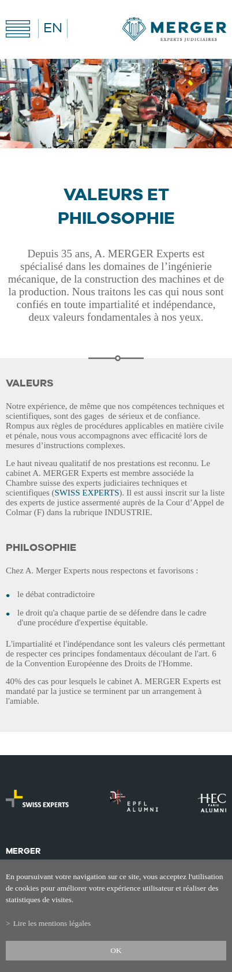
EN (52, 28)
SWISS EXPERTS (87, 492)
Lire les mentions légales (52, 923)
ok (116, 950)
